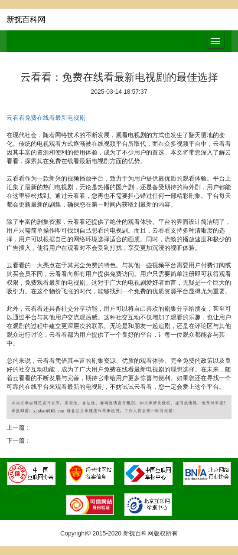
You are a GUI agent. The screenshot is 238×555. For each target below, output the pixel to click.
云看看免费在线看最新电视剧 (46, 117)
